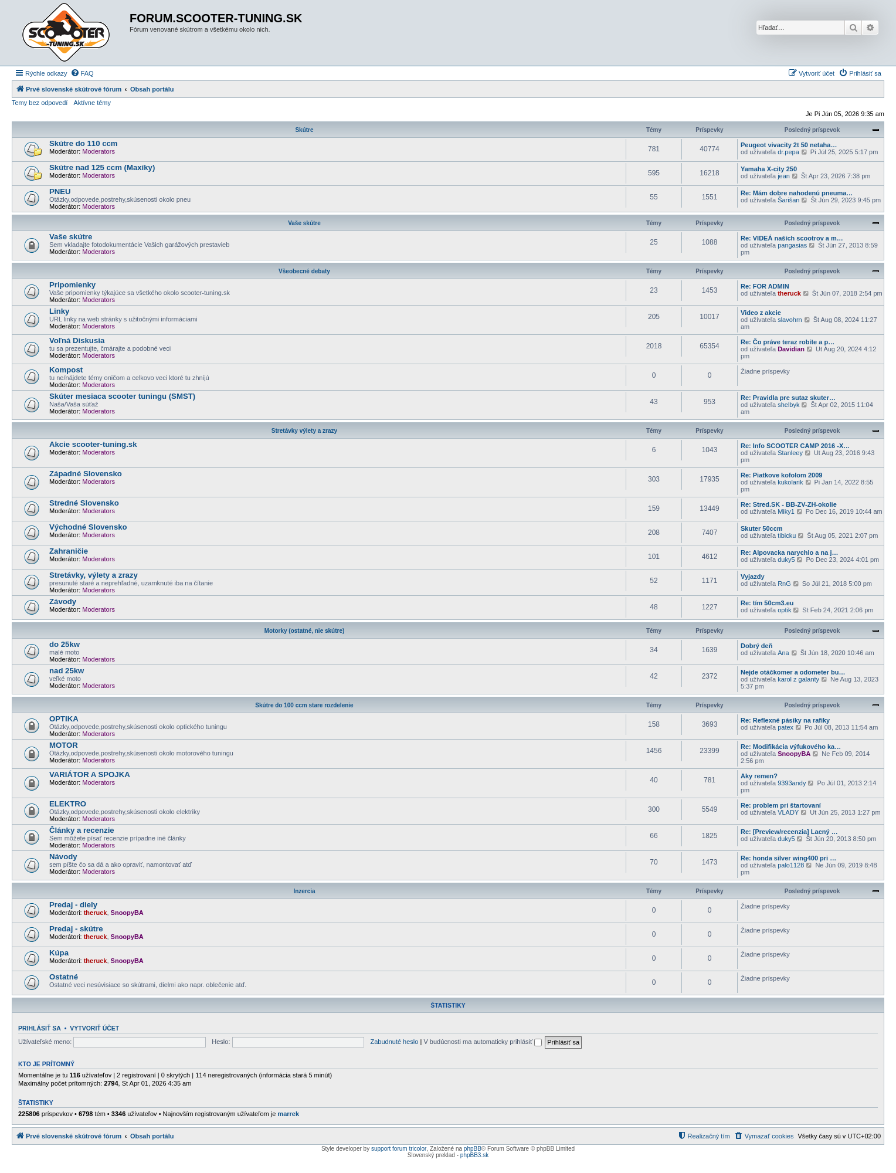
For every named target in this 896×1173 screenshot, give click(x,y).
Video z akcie (761, 312)
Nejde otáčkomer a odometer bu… (793, 672)
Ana (783, 652)
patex (785, 727)
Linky (59, 311)
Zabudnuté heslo (394, 1041)
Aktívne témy (92, 102)
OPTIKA (64, 718)
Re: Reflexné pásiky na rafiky (785, 720)
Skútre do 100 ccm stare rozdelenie (304, 705)
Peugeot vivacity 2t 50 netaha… (789, 144)
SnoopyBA (794, 753)
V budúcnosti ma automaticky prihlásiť (482, 1041)
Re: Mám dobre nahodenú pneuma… (797, 192)
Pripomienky (72, 284)
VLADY (788, 812)
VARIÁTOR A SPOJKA (89, 774)
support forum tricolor (398, 1148)
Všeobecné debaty (304, 271)
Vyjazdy (753, 576)
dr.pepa (788, 151)
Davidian (791, 348)
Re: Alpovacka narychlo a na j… (789, 552)
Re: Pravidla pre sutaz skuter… (788, 397)
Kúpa (59, 952)
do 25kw (64, 644)
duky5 (786, 559)
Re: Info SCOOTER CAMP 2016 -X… (795, 445)
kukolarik (790, 482)
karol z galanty (798, 679)
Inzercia (304, 891)
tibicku (787, 535)
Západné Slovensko (85, 473)
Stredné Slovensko (84, 503)
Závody (62, 601)
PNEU (60, 191)
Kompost (66, 369)
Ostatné (63, 976)
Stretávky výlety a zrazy (304, 431)
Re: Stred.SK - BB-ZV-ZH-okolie (789, 504)
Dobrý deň (756, 645)
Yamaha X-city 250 (769, 168)
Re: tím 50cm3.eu (767, 602)
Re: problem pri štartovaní (781, 805)
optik (784, 609)
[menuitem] (82, 73)
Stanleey (790, 452)
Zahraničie (68, 551)
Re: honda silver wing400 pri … (788, 858)
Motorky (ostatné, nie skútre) (304, 631)
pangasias (792, 245)
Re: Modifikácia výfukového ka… (791, 746)
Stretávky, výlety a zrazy (93, 575)
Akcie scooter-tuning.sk (93, 444)
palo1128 (791, 865)
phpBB (472, 1148)
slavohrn (790, 319)
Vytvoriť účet (94, 1028)
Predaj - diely (73, 904)
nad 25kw (66, 670)
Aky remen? (759, 775)
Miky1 (786, 511)
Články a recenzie (81, 830)
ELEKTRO (67, 803)
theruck (789, 293)
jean (784, 175)
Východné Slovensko (88, 527)
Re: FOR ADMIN (765, 286)
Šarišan (788, 200)
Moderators (98, 151)
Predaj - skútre (76, 928)
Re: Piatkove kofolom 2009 (781, 475)
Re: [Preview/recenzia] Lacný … (789, 831)
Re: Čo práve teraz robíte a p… (787, 341)
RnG (784, 583)
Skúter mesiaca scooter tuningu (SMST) (122, 396)
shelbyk (788, 404)
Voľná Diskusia (76, 340)
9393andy (792, 782)
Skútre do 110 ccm (83, 143)
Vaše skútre (304, 223)
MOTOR (63, 745)
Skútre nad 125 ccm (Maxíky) (102, 167)
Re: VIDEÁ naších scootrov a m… (792, 238)
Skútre (304, 130)
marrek (288, 1113)
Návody (63, 856)
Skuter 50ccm (762, 528)
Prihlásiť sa (39, 1028)
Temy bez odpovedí (39, 102)
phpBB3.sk (474, 1155)
